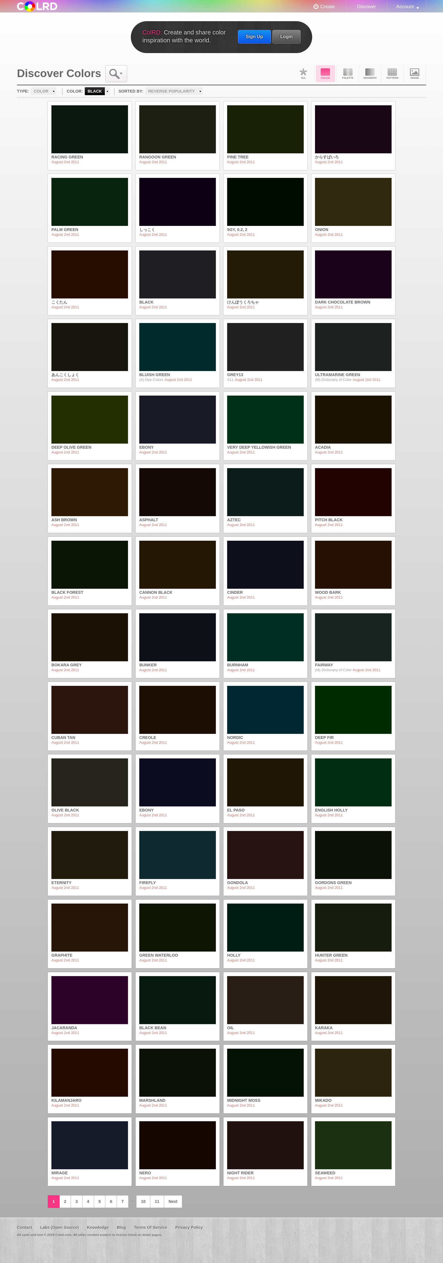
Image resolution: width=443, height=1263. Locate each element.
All (303, 73)
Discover (366, 6)
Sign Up (254, 36)
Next (173, 1201)
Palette (347, 73)
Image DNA (414, 73)
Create (327, 6)
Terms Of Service (150, 1227)
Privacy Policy (189, 1227)
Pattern (392, 73)
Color (325, 73)
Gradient (370, 73)
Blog (121, 1227)
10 (143, 1201)
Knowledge (98, 1227)
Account (405, 6)
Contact (24, 1227)
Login (286, 36)
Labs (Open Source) (59, 1227)
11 (157, 1201)
